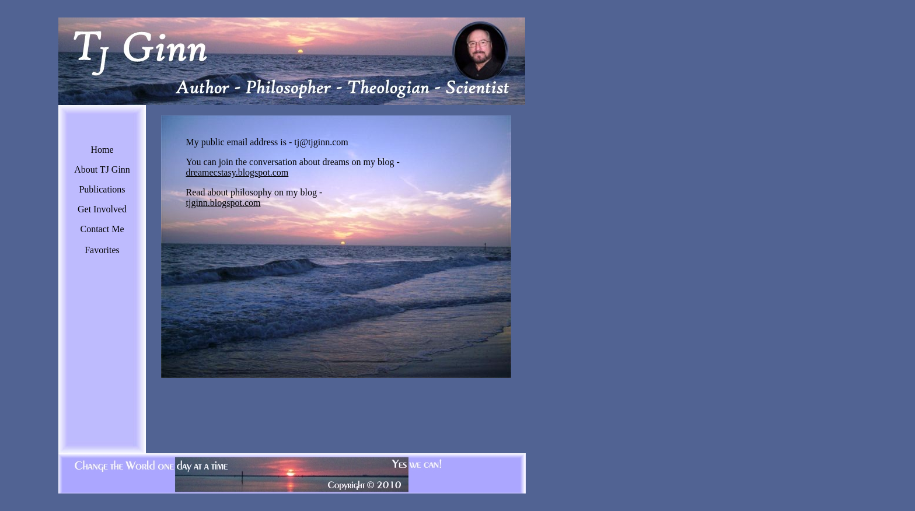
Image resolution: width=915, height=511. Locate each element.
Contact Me (102, 229)
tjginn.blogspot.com (223, 203)
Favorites (102, 250)
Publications (102, 189)
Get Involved (102, 209)
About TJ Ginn (102, 169)
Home (101, 150)
